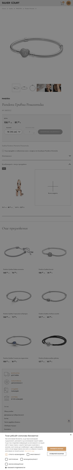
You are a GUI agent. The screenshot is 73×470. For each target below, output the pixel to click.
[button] (25, 467)
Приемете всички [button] (56, 449)
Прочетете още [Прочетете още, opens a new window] (29, 451)
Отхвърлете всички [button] (56, 454)
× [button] (70, 435)
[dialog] (36, 235)
